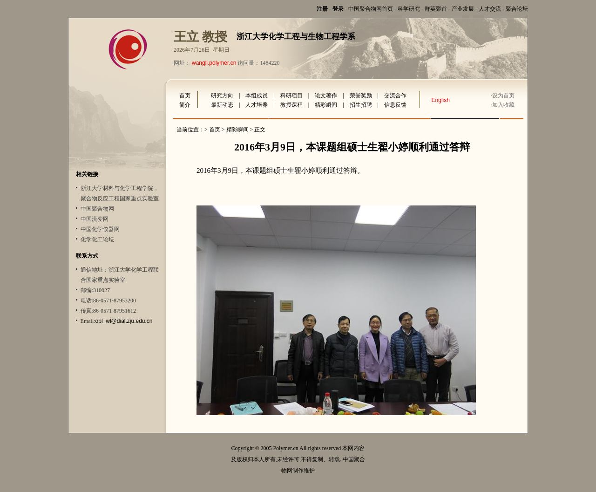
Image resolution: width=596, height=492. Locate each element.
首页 (184, 95)
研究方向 (222, 95)
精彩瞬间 (326, 105)
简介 (184, 105)
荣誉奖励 (361, 95)
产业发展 (463, 9)
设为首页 (503, 95)
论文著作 (326, 95)
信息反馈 (395, 105)
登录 (338, 9)
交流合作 (395, 95)
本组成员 (256, 95)
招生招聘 (361, 105)
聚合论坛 (517, 9)
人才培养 (256, 105)
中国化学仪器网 (100, 229)
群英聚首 (436, 9)
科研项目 (291, 95)
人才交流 (490, 9)
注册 (322, 9)
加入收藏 (503, 105)
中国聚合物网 (97, 208)
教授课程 (291, 105)
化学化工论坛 (97, 239)
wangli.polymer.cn (214, 63)
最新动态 (222, 105)
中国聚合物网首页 (370, 9)
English (441, 100)
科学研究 (409, 9)
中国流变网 (94, 219)
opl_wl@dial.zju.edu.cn (124, 321)
